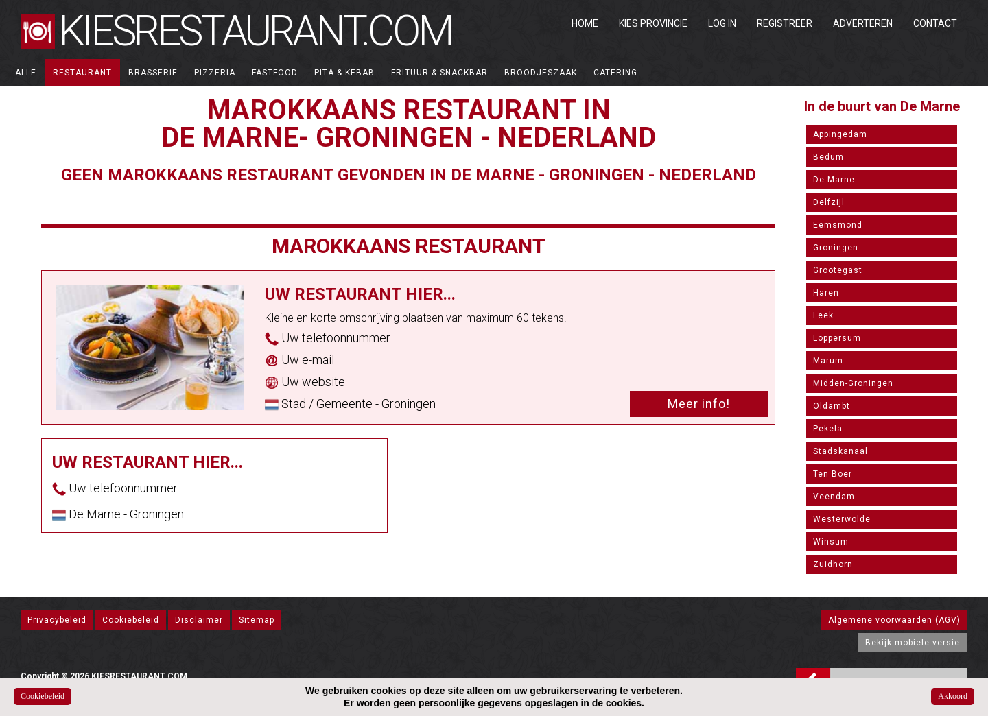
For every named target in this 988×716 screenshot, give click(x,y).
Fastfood (275, 72)
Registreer (784, 23)
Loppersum (837, 338)
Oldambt (831, 406)
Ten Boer (832, 474)
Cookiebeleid (130, 620)
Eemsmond (837, 225)
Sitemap (256, 620)
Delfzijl (829, 202)
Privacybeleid (56, 620)
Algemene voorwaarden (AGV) (894, 620)
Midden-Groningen (853, 383)
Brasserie (153, 72)
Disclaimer (199, 620)
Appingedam (840, 134)
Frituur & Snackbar (439, 72)
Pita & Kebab (344, 72)
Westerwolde (842, 519)
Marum (828, 361)
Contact (935, 23)
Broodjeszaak (540, 72)
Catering (615, 72)
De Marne (834, 179)
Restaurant (82, 72)
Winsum (831, 542)
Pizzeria (214, 72)
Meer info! (699, 403)
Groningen (835, 247)
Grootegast (837, 270)
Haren (826, 293)
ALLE (25, 72)
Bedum (828, 157)
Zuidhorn (833, 564)
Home (585, 23)
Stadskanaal (840, 451)
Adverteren (863, 23)
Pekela (828, 428)
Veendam (834, 496)
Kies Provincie (653, 23)
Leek (823, 315)
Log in (722, 23)
